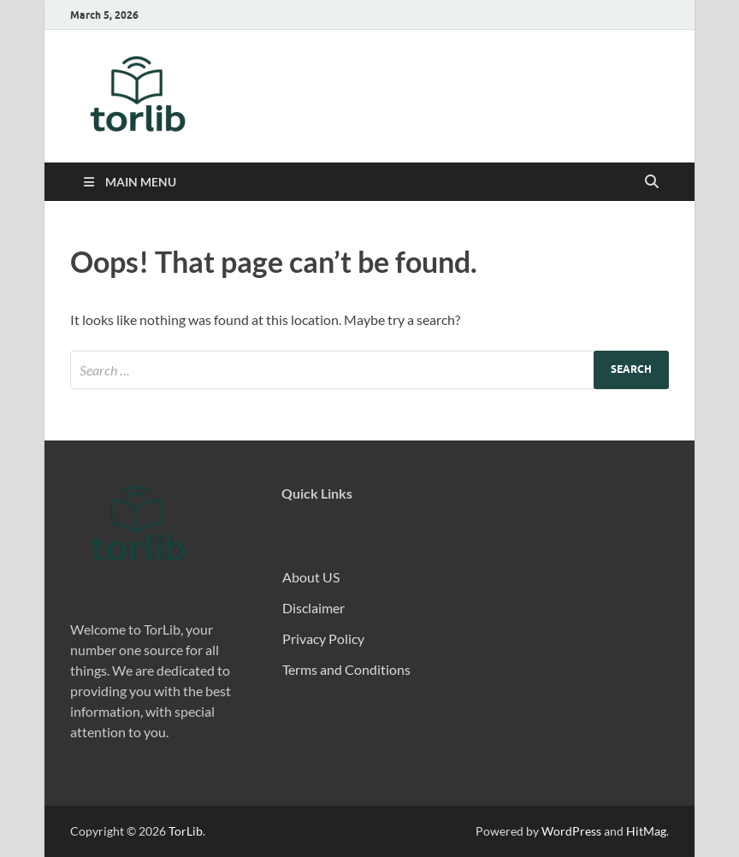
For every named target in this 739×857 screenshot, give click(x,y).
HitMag (646, 831)
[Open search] (652, 182)
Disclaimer (313, 608)
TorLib (185, 831)
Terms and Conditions (346, 669)
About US (311, 577)
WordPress (571, 831)
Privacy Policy (323, 638)
